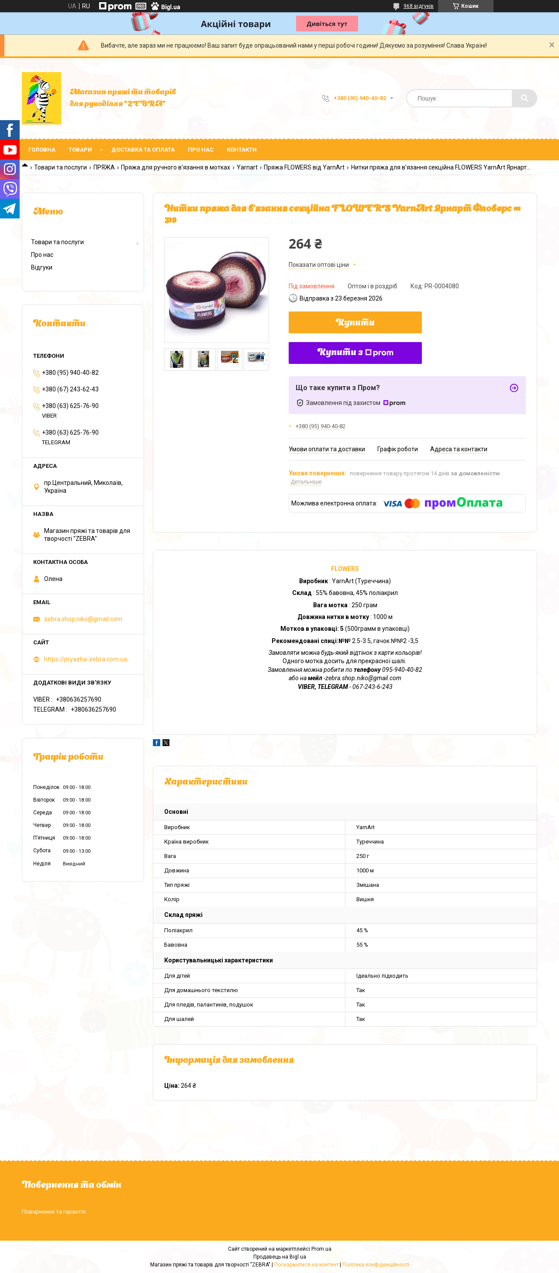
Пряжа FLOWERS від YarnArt (304, 167)
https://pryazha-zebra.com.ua (85, 659)
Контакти (242, 149)
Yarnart (247, 167)
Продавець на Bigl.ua (279, 1257)
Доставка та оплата (143, 149)
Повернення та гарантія (54, 1211)
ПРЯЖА (104, 167)
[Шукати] (524, 98)
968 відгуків (419, 6)
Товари (80, 149)
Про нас (201, 149)
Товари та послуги (60, 167)
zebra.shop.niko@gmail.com (83, 619)
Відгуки (41, 267)
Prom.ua (321, 1249)
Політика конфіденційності (375, 1265)
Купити (355, 323)
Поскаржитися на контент (306, 1265)
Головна (41, 149)
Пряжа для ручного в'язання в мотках (175, 167)
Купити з (355, 353)
